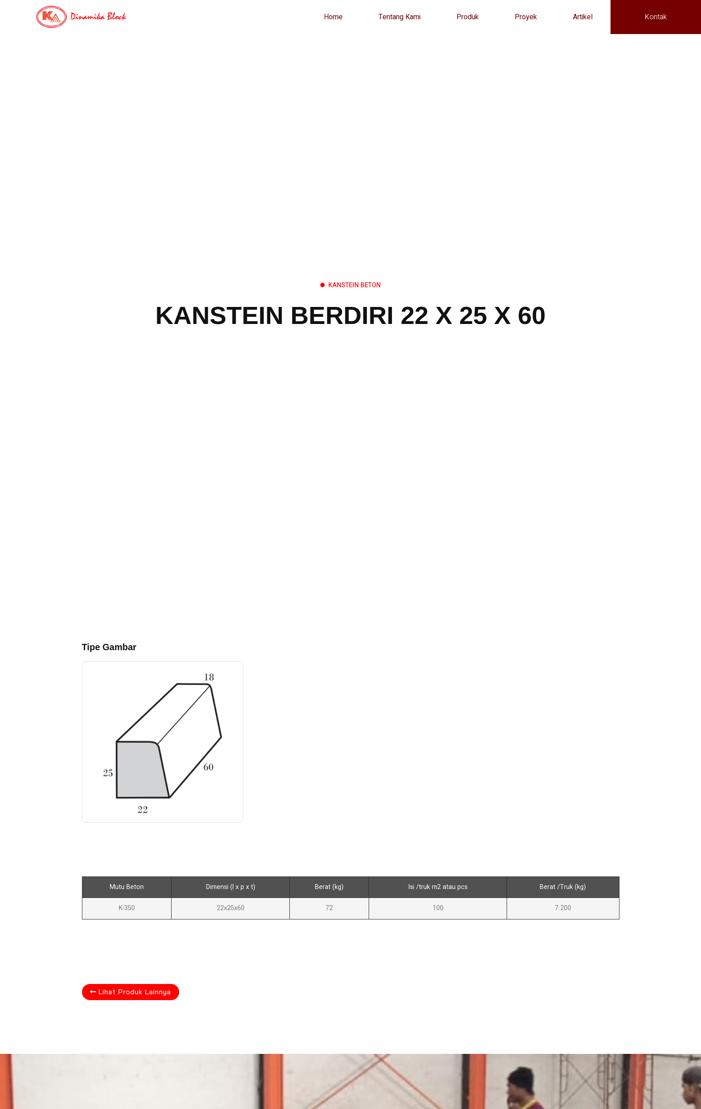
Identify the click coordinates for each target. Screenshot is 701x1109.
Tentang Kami (399, 17)
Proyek (526, 17)
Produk (467, 17)
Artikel (583, 17)
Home (333, 17)
